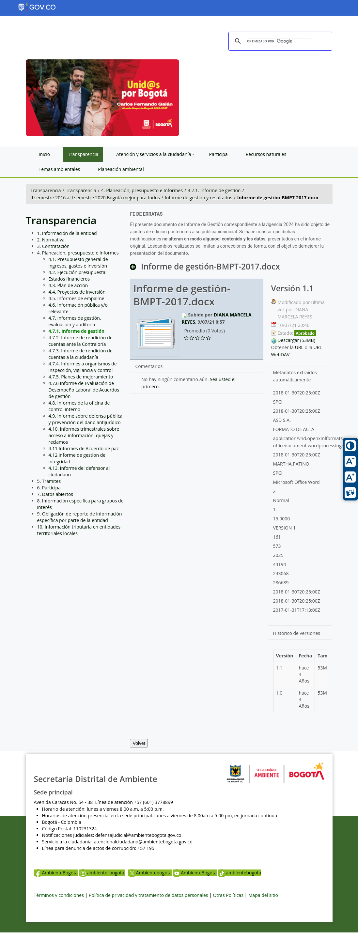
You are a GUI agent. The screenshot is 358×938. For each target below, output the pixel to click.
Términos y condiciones (59, 895)
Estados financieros (69, 279)
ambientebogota (239, 872)
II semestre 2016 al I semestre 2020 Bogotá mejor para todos (95, 197)
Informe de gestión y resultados (198, 197)
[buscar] (279, 41)
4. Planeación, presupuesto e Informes (142, 190)
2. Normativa (51, 240)
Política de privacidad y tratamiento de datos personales (148, 895)
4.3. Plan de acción (68, 285)
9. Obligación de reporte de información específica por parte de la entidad (79, 517)
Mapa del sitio (263, 895)
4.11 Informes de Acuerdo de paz (84, 448)
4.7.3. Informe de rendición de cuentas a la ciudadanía (81, 353)
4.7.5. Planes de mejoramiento (81, 377)
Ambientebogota (150, 872)
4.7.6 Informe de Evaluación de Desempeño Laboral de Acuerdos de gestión (84, 389)
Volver (138, 743)
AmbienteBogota (56, 872)
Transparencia (46, 190)
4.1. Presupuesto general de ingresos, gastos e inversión (78, 262)
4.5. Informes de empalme (76, 298)
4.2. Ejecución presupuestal (78, 272)
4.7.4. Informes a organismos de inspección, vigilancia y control (83, 367)
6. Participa (49, 487)
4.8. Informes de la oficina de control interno (79, 406)
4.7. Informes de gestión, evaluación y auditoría (75, 321)
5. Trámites (49, 481)
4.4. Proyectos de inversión (77, 292)
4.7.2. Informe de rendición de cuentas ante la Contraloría (81, 340)
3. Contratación (53, 246)
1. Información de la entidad (67, 233)
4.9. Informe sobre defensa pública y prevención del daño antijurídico (86, 419)
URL (299, 347)
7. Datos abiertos (55, 494)
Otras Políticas (228, 895)
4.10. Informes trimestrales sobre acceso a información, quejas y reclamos (84, 435)
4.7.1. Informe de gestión (214, 190)
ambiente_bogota (102, 872)
